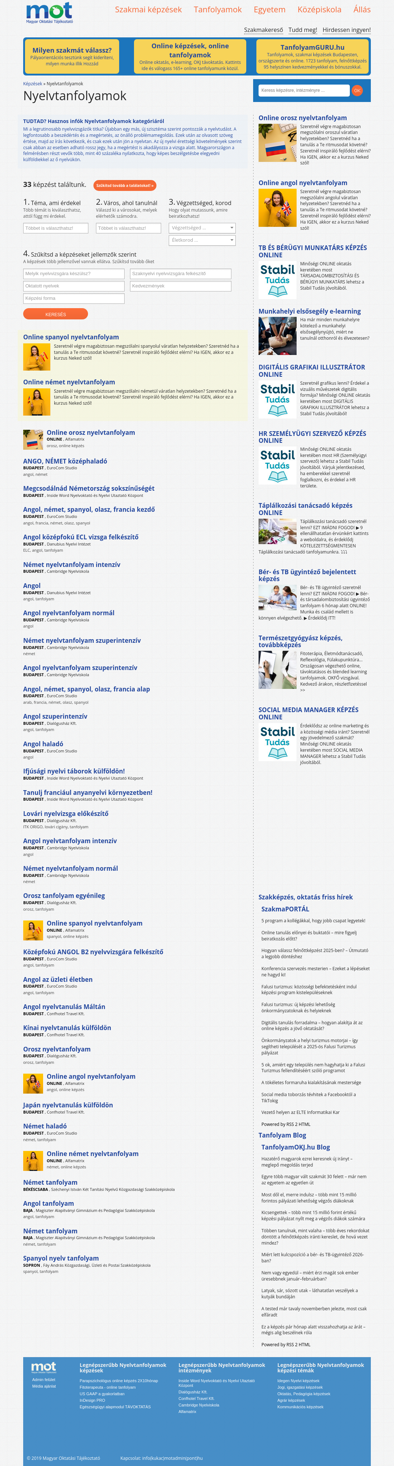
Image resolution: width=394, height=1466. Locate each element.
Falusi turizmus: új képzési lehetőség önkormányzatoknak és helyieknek (298, 1007)
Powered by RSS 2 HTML (285, 1124)
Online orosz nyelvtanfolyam (303, 118)
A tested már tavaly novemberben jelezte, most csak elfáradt (314, 1312)
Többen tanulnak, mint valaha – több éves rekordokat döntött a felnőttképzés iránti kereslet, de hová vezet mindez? (315, 1237)
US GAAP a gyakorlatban (102, 1394)
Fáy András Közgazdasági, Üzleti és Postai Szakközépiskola (97, 1265)
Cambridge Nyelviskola (68, 571)
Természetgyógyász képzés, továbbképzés (301, 641)
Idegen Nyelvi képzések (298, 1381)
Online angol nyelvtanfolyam (303, 183)
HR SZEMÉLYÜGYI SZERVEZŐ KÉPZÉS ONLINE (312, 437)
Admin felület (43, 1379)
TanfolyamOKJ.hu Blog (295, 1147)
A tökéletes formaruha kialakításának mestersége (311, 1082)
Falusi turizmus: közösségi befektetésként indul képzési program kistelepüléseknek (309, 990)
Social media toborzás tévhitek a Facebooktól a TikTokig (308, 1097)
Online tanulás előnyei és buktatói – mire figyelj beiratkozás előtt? (309, 936)
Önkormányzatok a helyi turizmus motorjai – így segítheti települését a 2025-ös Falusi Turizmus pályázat (309, 1046)
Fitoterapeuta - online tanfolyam (108, 1387)
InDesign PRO (92, 1400)
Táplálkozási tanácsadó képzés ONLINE (306, 509)
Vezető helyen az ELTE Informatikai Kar (300, 1112)
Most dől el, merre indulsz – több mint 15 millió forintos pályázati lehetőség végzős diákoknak (309, 1198)
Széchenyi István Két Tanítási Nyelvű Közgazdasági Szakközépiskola (113, 1189)
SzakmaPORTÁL (285, 909)
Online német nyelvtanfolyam (69, 382)
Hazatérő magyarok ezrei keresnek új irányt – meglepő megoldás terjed (307, 1162)
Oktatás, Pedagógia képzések (303, 1394)
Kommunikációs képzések (300, 1407)
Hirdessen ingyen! (347, 30)
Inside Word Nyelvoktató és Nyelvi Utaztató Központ (95, 495)
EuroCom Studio (62, 467)
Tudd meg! (303, 30)
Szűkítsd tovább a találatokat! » (125, 185)
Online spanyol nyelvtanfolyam (71, 337)
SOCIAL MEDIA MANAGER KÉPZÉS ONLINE (309, 713)
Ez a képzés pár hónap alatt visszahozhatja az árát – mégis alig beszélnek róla (313, 1330)
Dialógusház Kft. (62, 723)
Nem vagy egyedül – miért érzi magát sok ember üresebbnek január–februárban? (310, 1276)
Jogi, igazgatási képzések (300, 1387)
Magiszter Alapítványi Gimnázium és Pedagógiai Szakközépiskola (95, 1210)
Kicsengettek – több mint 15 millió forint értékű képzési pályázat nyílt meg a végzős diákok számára (313, 1215)
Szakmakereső (263, 30)
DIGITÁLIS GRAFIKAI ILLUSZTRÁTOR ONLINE (312, 371)
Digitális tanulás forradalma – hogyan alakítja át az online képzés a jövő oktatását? (312, 1026)
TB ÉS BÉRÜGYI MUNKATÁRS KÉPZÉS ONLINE (313, 251)
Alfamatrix (74, 439)
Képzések (32, 84)
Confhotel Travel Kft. (66, 1013)
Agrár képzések (291, 1400)
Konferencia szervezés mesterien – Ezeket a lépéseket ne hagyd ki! (315, 971)
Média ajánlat (44, 1386)
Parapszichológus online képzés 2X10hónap (119, 1381)
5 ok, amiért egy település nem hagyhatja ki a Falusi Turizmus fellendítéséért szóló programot (313, 1068)
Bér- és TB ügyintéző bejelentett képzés (307, 575)
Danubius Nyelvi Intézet (69, 544)
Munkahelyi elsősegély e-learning (310, 311)
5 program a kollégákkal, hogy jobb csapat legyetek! (313, 921)
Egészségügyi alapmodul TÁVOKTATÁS (115, 1407)
